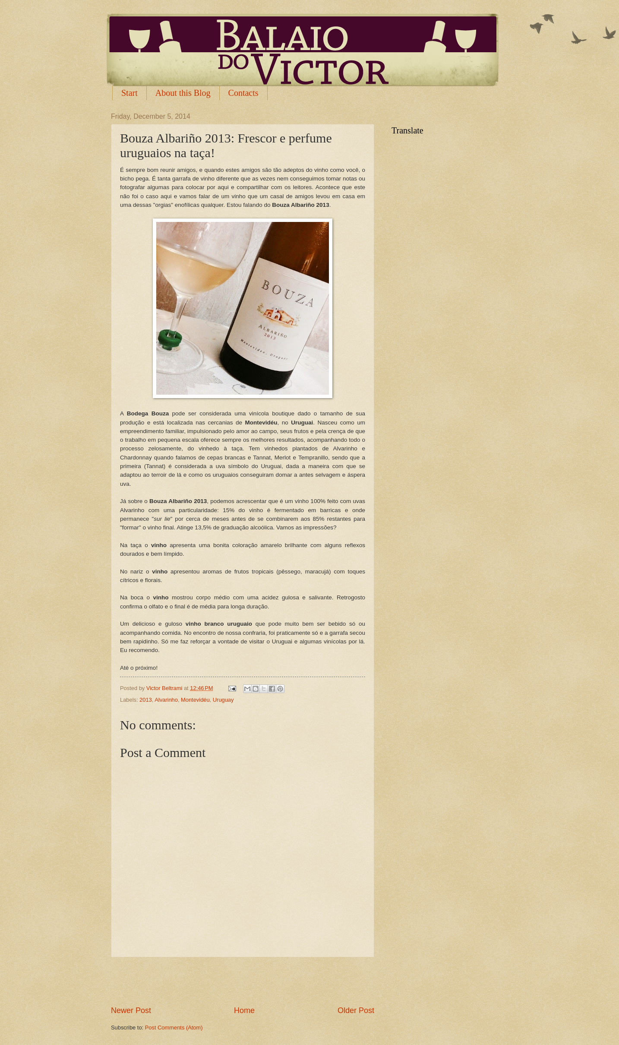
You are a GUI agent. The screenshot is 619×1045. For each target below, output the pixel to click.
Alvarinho (166, 700)
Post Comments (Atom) (174, 1027)
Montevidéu (195, 700)
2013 (145, 700)
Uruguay (223, 700)
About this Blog (183, 93)
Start (129, 93)
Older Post (356, 1010)
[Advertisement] (243, 981)
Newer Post (131, 1010)
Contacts (243, 93)
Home (244, 1010)
